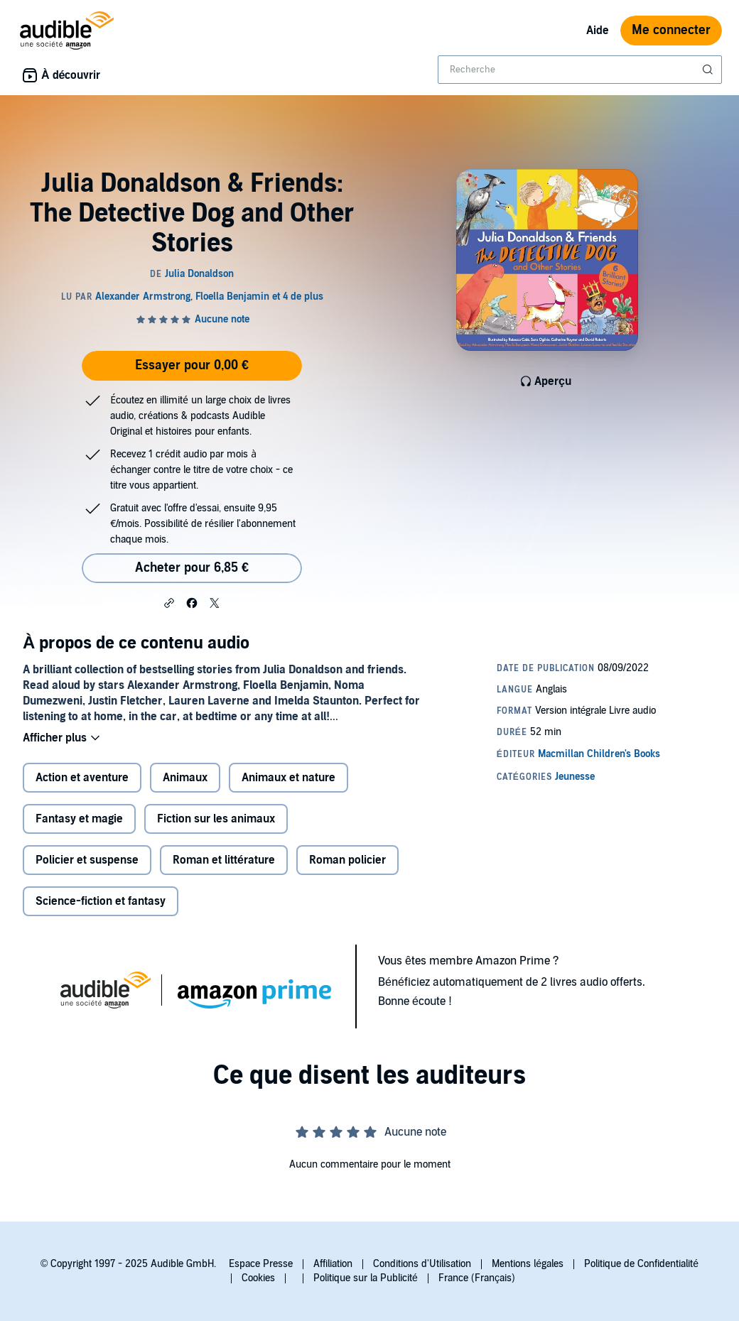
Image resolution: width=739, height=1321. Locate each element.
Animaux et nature (288, 778)
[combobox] (580, 69)
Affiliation (332, 1264)
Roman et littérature (224, 860)
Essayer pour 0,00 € (192, 365)
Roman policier (347, 860)
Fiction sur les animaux (216, 819)
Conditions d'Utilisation (422, 1264)
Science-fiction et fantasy (101, 901)
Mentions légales (527, 1264)
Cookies (258, 1278)
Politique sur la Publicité (365, 1278)
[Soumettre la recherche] (709, 69)
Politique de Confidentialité (641, 1264)
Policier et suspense (87, 860)
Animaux (185, 778)
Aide (597, 30)
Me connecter (671, 30)
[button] (169, 602)
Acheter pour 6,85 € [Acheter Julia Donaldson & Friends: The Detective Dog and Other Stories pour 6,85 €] (192, 567)
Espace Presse (261, 1264)
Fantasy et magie (79, 819)
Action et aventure (82, 778)
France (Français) (476, 1278)
